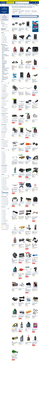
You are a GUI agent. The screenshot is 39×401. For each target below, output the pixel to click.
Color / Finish (3, 206)
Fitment (2, 23)
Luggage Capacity (4, 165)
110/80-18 (23, 10)
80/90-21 (17, 10)
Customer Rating (4, 223)
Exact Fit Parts (5, 26)
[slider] (1, 192)
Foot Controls (4, 60)
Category (2, 174)
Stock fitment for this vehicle (16, 9)
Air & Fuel (3, 46)
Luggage (3, 66)
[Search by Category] (5, 176)
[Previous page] (28, 19)
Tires (22, 4)
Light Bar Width (3, 124)
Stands (3, 71)
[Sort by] (15, 18)
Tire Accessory (4, 74)
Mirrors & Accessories (5, 68)
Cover (3, 53)
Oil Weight (3, 148)
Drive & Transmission (5, 55)
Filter (3, 59)
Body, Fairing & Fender (5, 50)
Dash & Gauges (4, 54)
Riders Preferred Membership (3, 29)
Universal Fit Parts (5, 25)
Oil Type (2, 139)
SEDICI (5, 4)
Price (2, 191)
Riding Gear (9, 4)
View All (29, 10)
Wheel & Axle (4, 79)
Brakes (3, 51)
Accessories (16, 4)
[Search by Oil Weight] (5, 150)
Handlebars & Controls (4, 64)
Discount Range (3, 196)
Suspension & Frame (5, 73)
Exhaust (3, 58)
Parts (20, 4)
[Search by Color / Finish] (5, 208)
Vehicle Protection (5, 78)
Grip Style (2, 107)
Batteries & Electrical (5, 48)
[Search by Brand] (5, 83)
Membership (29, 4)
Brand (2, 81)
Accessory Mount (5, 45)
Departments (3, 44)
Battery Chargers (5, 49)
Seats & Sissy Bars (5, 70)
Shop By (2, 32)
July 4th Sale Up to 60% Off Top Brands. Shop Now (19, 0)
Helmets (12, 4)
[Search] (22, 2)
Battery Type (3, 98)
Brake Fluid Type (4, 131)
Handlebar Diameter (4, 113)
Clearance (25, 4)
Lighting (3, 65)
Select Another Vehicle (4, 12)
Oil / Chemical (4, 69)
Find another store (4, 19)
